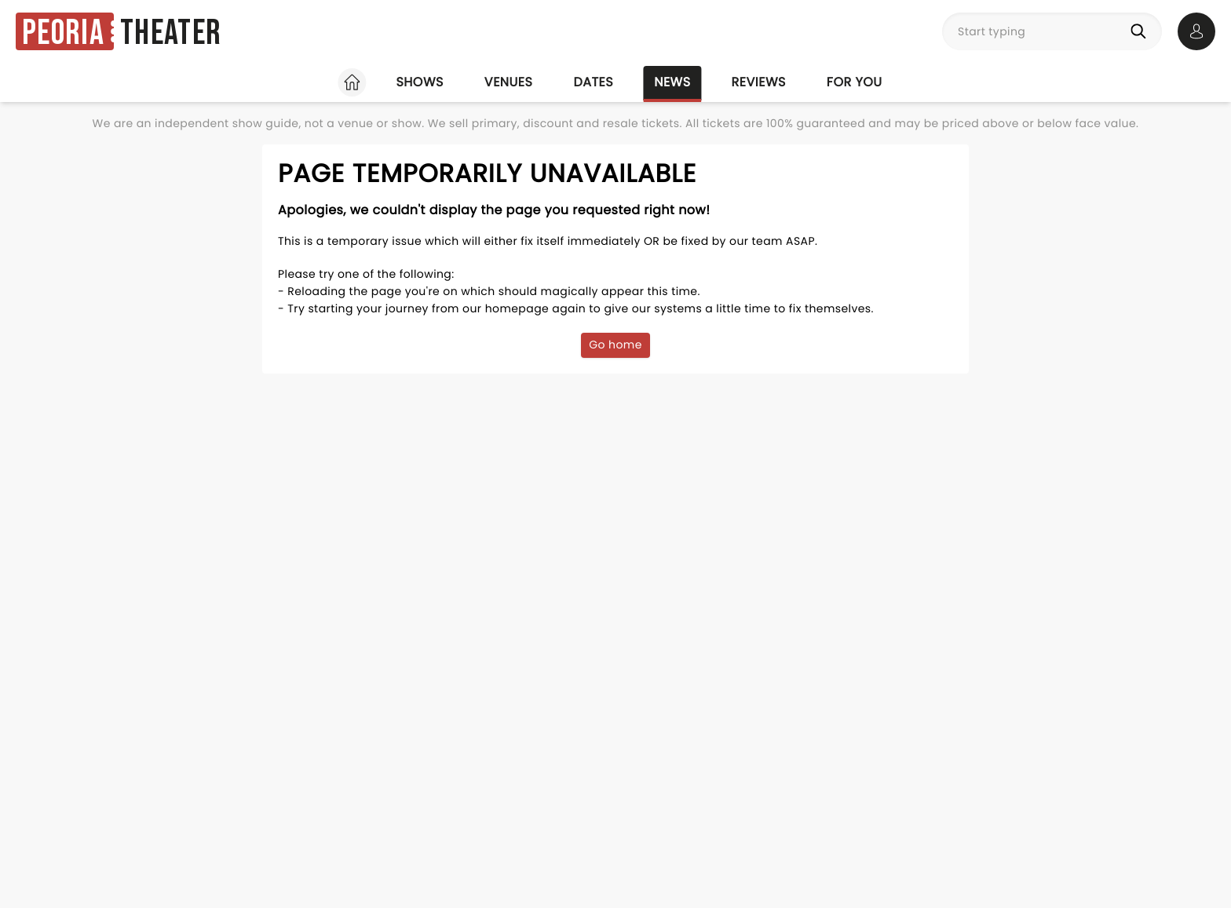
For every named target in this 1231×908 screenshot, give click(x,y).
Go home (615, 344)
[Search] (1141, 31)
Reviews (759, 82)
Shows (419, 82)
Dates (593, 82)
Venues (508, 82)
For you (854, 82)
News (672, 82)
